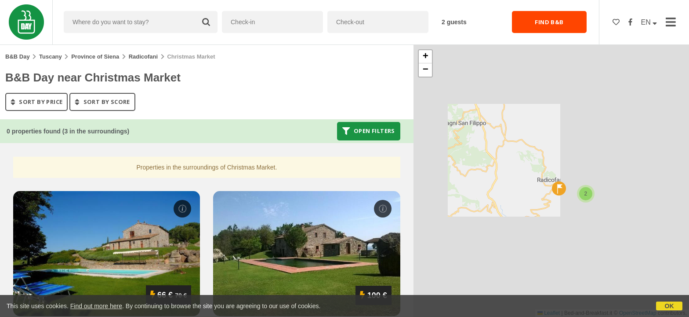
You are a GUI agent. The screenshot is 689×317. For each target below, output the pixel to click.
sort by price (36, 102)
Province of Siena (95, 56)
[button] (586, 194)
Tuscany (50, 56)
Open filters (368, 131)
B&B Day (17, 56)
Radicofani (143, 56)
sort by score (102, 102)
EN (649, 22)
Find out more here (96, 306)
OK (669, 306)
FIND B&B (549, 22)
